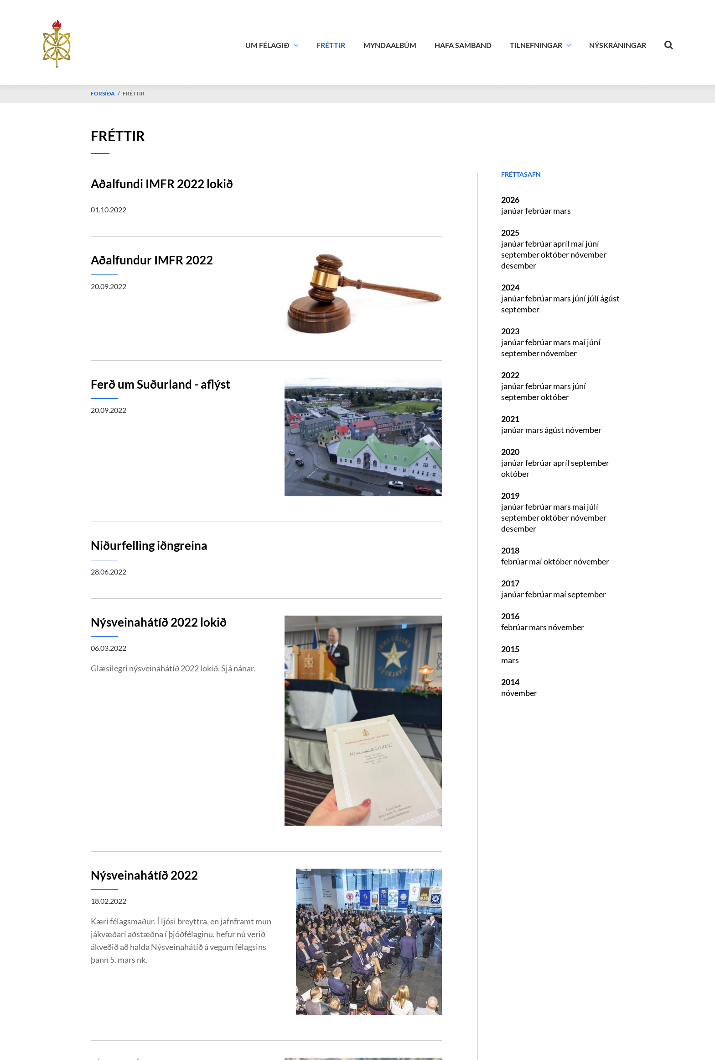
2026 (510, 200)
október (555, 254)
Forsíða (103, 93)
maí (578, 243)
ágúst (610, 298)
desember (518, 265)
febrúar (539, 211)
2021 (510, 419)
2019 (510, 495)
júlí (593, 298)
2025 (510, 232)
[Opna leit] (669, 43)
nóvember (588, 254)
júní (592, 243)
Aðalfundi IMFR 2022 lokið (162, 183)
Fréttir (134, 93)
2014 (510, 682)
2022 (510, 375)
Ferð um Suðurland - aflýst (160, 384)
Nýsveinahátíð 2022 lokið (159, 622)
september (521, 254)
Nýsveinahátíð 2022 (144, 875)
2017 (510, 583)
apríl (562, 243)
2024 (510, 287)
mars (562, 211)
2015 (510, 649)
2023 (510, 331)
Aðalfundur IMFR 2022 (152, 260)
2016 (510, 616)
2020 (510, 452)
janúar (513, 211)
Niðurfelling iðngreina (149, 545)
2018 (510, 550)
